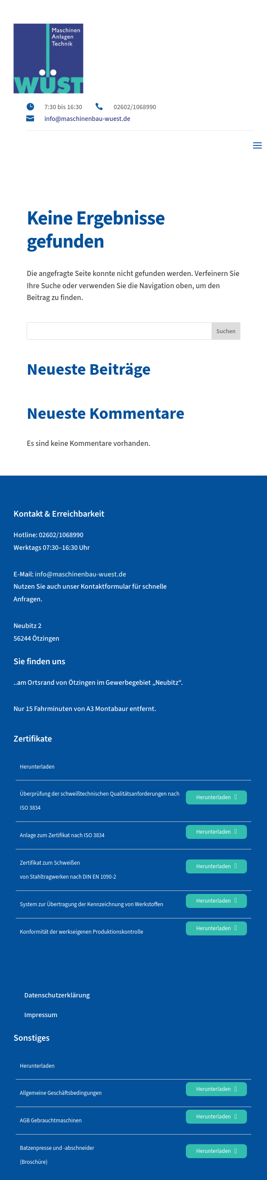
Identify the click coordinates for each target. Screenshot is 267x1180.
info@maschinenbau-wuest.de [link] (87, 119)
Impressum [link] (41, 1015)
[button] (257, 145)
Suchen (226, 331)
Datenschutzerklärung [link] (57, 995)
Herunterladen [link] (216, 797)
